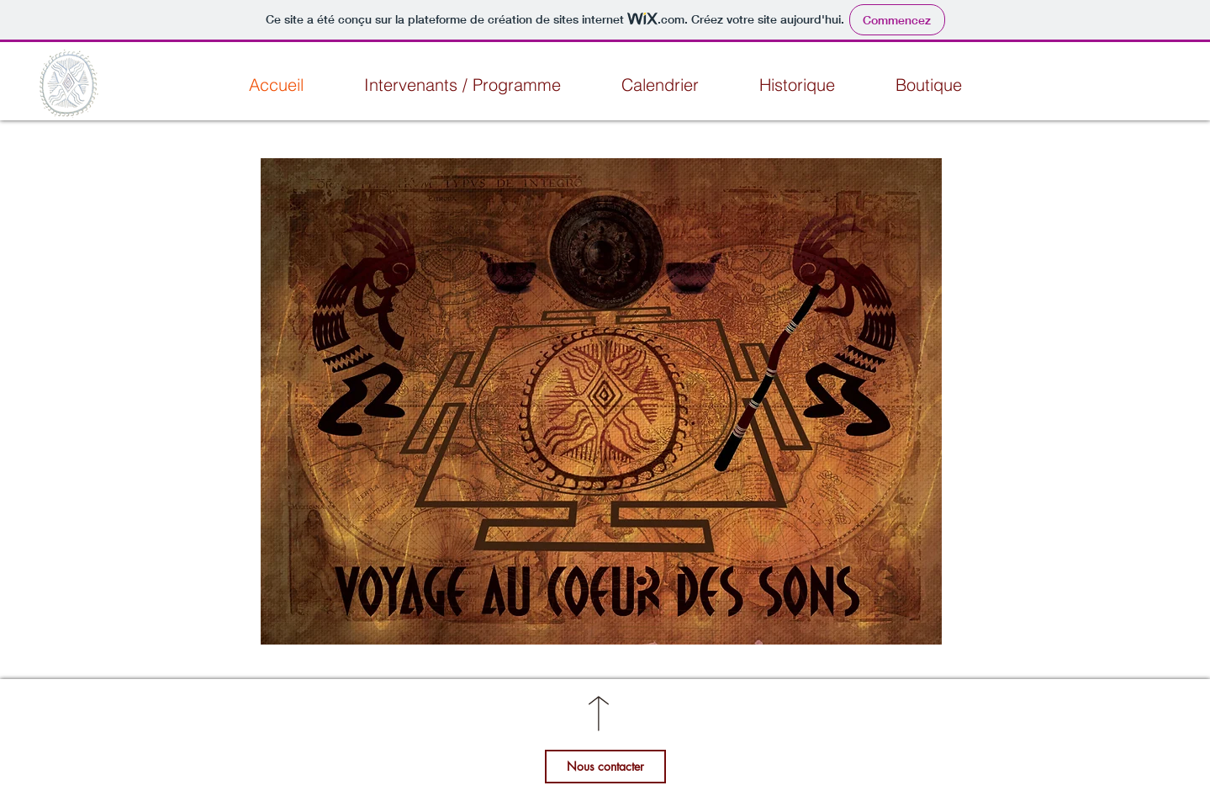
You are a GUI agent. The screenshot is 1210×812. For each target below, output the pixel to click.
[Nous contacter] (605, 766)
